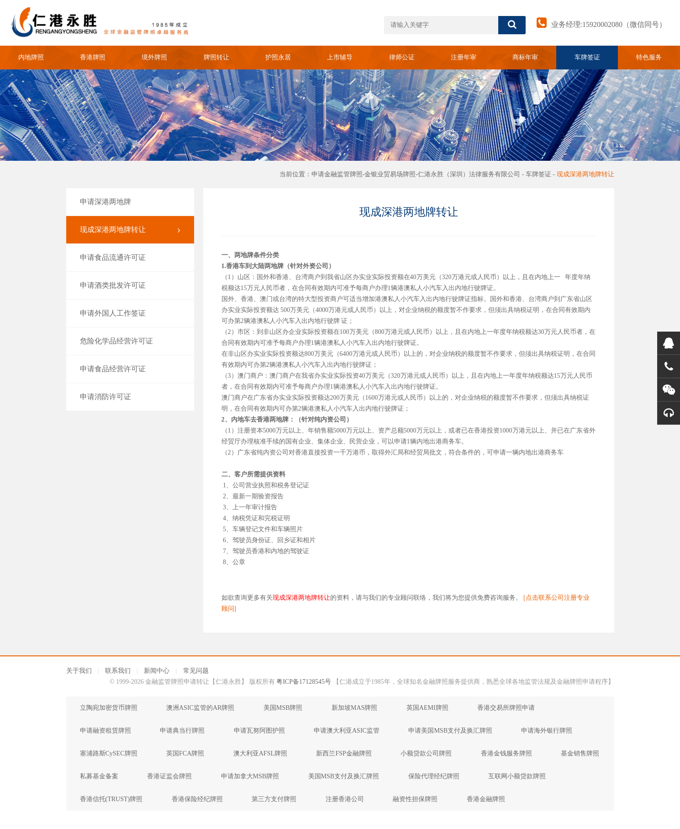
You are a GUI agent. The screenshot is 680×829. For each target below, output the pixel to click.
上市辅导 (340, 57)
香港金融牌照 (486, 799)
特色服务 (649, 57)
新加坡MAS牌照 (354, 707)
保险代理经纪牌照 (433, 776)
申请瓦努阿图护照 (259, 730)
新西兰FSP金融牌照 (343, 753)
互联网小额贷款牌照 (517, 776)
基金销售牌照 (580, 753)
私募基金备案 (99, 776)
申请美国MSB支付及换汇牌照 (450, 730)
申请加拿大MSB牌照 (250, 776)
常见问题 (196, 670)
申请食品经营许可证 (130, 369)
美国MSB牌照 (283, 707)
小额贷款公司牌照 (426, 753)
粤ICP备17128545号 (303, 681)
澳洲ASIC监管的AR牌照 (200, 707)
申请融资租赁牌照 (105, 730)
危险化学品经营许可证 (130, 341)
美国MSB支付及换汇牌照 (344, 776)
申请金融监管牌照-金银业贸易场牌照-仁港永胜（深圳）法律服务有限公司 (415, 174)
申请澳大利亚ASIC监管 (347, 730)
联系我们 (118, 670)
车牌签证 (587, 57)
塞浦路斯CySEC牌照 (108, 753)
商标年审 (525, 57)
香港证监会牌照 (169, 776)
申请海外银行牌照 (546, 730)
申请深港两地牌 (130, 202)
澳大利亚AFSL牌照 (260, 753)
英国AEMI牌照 (427, 707)
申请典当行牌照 (182, 730)
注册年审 (463, 57)
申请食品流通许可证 (130, 257)
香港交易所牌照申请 (506, 707)
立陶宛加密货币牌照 (108, 707)
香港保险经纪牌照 (197, 799)
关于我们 (79, 670)
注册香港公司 (345, 799)
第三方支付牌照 (274, 799)
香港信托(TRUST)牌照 (111, 799)
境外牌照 (154, 57)
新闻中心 (156, 670)
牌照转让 (216, 57)
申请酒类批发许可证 (130, 285)
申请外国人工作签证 (130, 313)
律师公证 (402, 57)
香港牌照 (92, 57)
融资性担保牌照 (415, 799)
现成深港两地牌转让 (585, 174)
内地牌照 (31, 57)
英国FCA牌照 (185, 753)
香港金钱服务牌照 (506, 753)
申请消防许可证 (130, 397)
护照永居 (278, 57)
